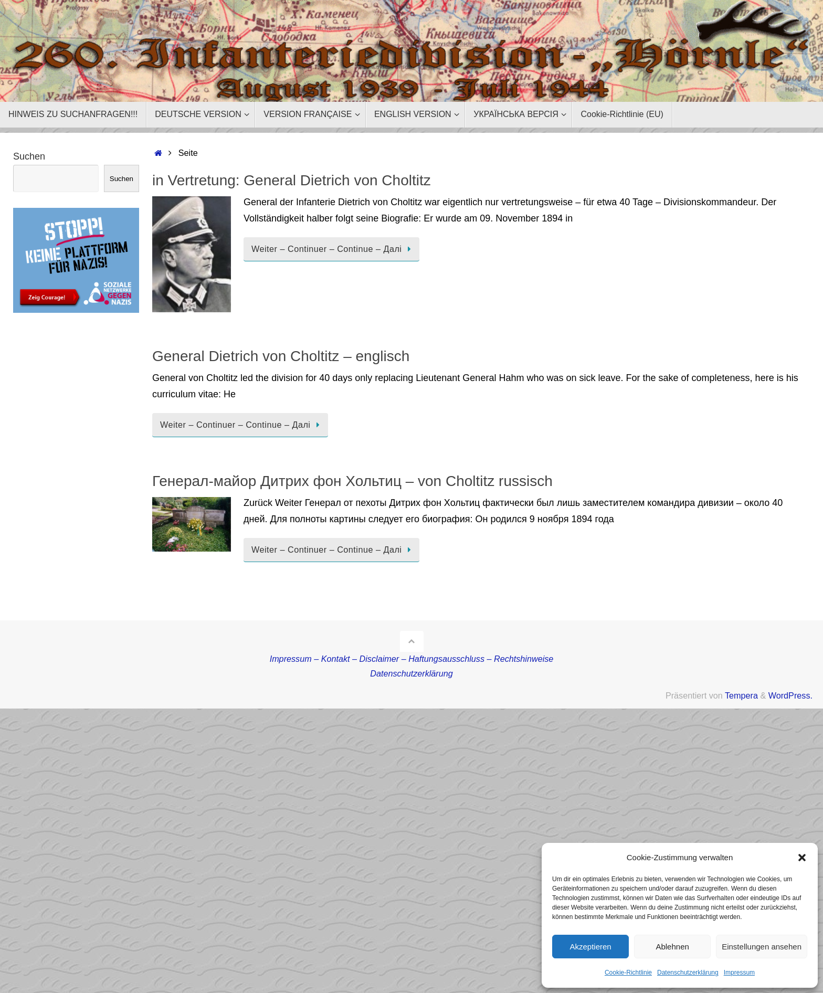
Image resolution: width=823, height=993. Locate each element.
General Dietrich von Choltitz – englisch (280, 356)
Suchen (29, 156)
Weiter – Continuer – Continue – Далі (333, 248)
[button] (802, 857)
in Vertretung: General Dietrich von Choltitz (291, 180)
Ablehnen (672, 946)
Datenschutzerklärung (688, 972)
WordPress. (790, 695)
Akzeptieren (590, 946)
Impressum (739, 972)
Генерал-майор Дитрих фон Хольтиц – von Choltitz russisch (352, 481)
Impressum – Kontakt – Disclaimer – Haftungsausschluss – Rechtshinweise (412, 658)
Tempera (741, 695)
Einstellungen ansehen (761, 946)
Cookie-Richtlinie (628, 972)
